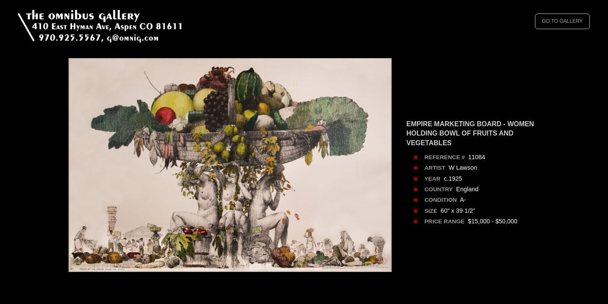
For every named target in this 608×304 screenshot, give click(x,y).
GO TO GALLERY (562, 21)
